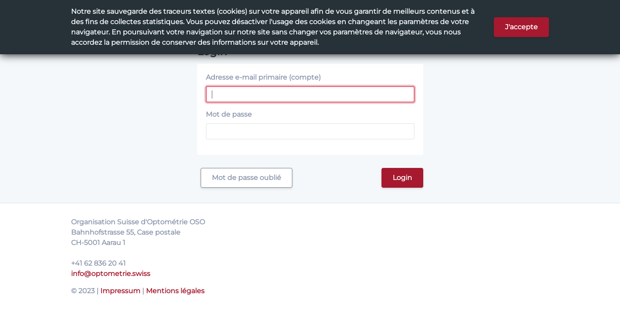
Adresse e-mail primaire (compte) (263, 77)
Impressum (120, 291)
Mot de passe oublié (246, 178)
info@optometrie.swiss (110, 274)
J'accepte (521, 27)
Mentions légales (175, 291)
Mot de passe (229, 114)
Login (402, 178)
